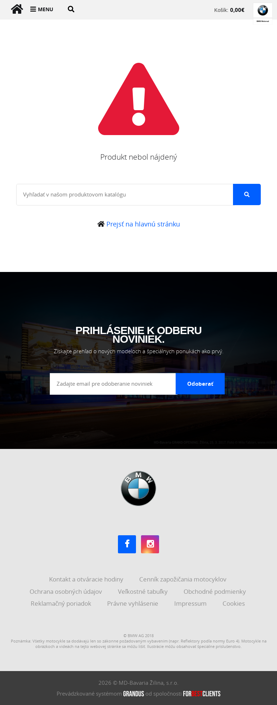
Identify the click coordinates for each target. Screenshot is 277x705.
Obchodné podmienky (215, 591)
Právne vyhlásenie (133, 603)
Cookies (234, 603)
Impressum (191, 603)
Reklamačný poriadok (62, 603)
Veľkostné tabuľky (143, 591)
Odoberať (200, 383)
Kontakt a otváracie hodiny (87, 579)
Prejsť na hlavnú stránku (138, 224)
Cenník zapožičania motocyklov (183, 579)
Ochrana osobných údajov (67, 591)
